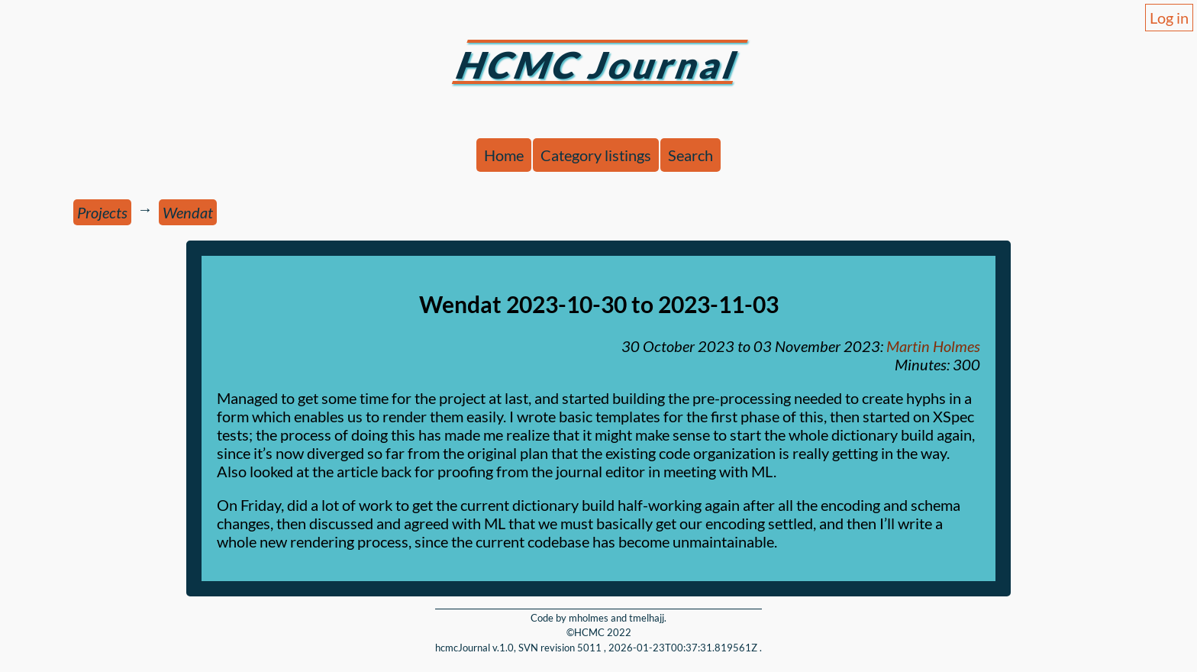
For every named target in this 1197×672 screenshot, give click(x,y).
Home (504, 155)
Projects (102, 212)
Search (690, 155)
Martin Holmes (933, 346)
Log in (1169, 17)
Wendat (188, 212)
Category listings (595, 155)
